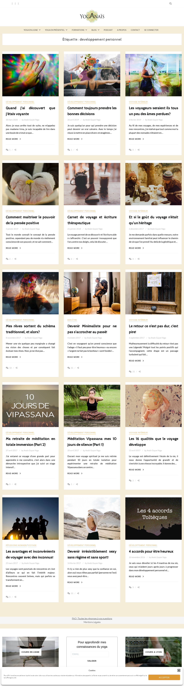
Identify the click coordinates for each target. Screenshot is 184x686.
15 (72, 593)
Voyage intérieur (138, 102)
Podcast (108, 30)
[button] (179, 670)
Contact (135, 30)
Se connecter (151, 30)
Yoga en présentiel (55, 30)
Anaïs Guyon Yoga (31, 120)
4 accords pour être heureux (151, 551)
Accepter (164, 677)
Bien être (72, 320)
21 (134, 371)
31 (72, 368)
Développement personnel (20, 102)
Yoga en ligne (31, 30)
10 (10, 368)
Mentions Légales (92, 622)
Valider (91, 661)
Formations (78, 30)
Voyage (32, 545)
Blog (94, 30)
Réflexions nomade (16, 545)
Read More (13, 139)
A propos (121, 30)
